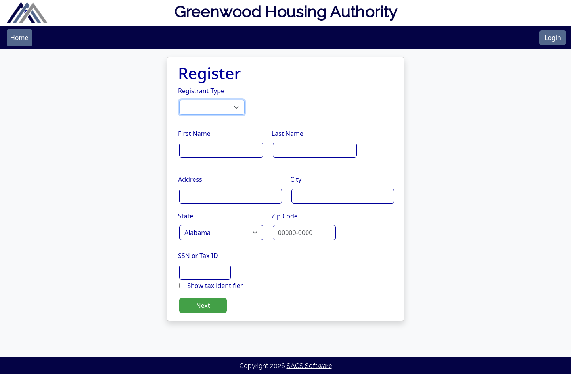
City (295, 179)
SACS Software (309, 366)
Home (19, 37)
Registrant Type (201, 90)
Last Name (287, 133)
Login (552, 37)
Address (190, 179)
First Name (194, 133)
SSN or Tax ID (198, 255)
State (185, 216)
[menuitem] (19, 37)
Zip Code (285, 216)
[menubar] (19, 37)
